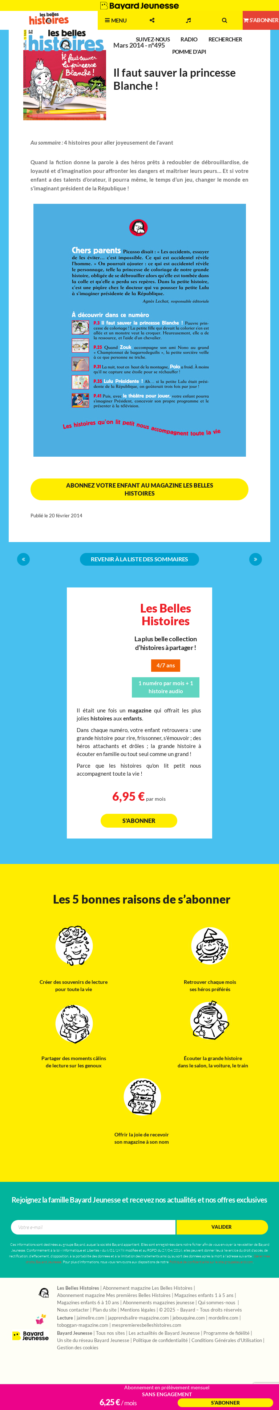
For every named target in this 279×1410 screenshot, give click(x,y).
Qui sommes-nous (217, 1302)
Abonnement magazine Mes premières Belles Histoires (114, 1295)
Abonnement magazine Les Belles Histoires (148, 1288)
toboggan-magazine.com (82, 1325)
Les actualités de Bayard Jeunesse (164, 1333)
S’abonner (225, 1403)
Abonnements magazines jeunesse (158, 1302)
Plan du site (105, 1310)
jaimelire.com (90, 1318)
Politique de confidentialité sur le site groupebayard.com (211, 1262)
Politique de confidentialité (160, 1340)
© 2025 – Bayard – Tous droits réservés (200, 1310)
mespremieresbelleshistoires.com (146, 1325)
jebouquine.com (189, 1318)
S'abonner (138, 820)
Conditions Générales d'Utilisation (226, 1340)
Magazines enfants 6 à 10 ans (88, 1302)
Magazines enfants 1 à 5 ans (204, 1295)
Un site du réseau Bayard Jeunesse (93, 1340)
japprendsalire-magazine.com (138, 1318)
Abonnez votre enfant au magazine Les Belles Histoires (139, 489)
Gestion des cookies (77, 1347)
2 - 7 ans (85, 27)
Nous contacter (73, 1310)
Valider (221, 1227)
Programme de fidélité (226, 1333)
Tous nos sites (110, 1333)
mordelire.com (223, 1318)
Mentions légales (137, 1310)
